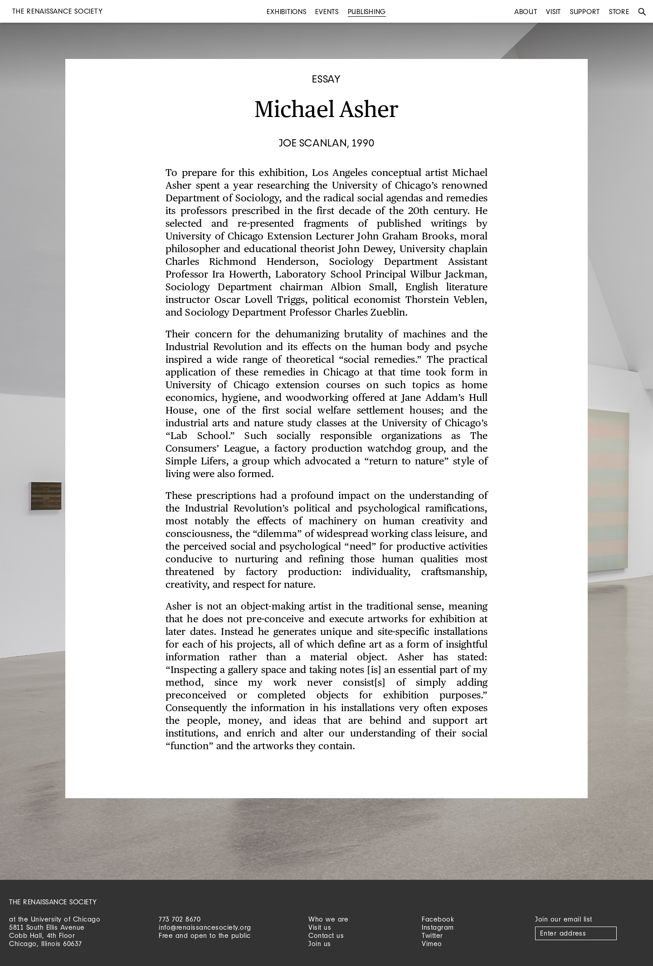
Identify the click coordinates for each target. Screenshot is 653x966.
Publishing (367, 11)
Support (585, 11)
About (525, 11)
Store (619, 11)
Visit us (319, 927)
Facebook (438, 919)
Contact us (326, 935)
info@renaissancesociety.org (205, 927)
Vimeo (432, 943)
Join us (319, 943)
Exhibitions (286, 11)
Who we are (328, 919)
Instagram (438, 927)
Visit (553, 11)
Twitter (432, 935)
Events (327, 11)
